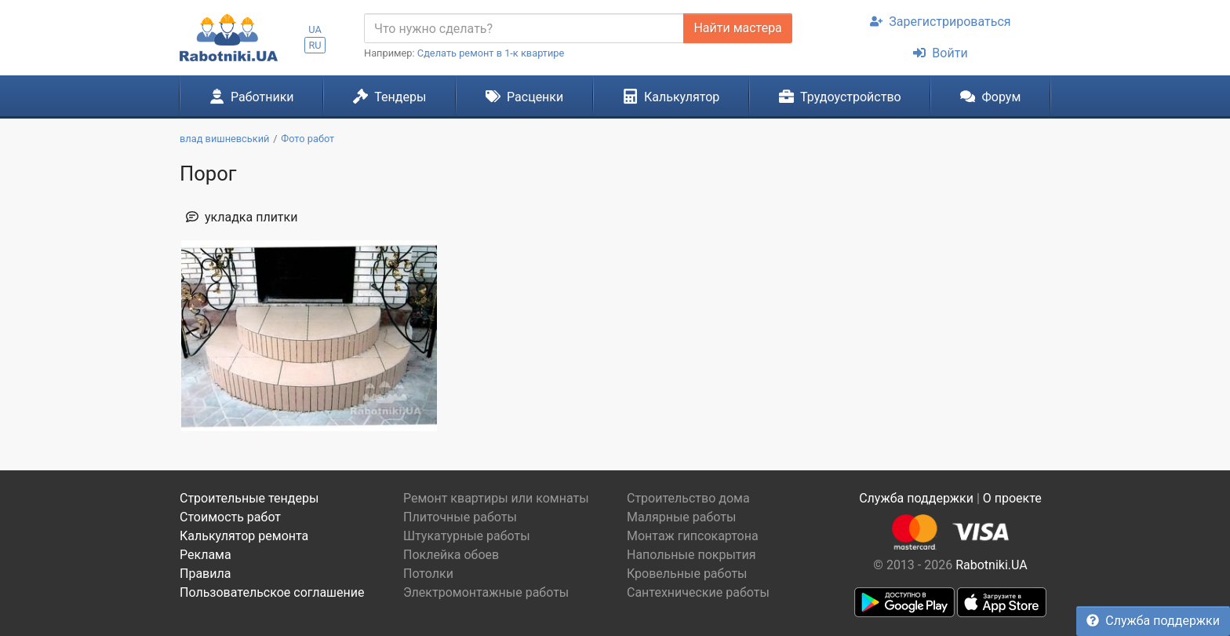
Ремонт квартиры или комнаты (496, 498)
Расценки (524, 96)
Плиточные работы (460, 517)
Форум (990, 96)
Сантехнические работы (698, 592)
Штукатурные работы (466, 535)
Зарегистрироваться (940, 21)
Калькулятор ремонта (244, 535)
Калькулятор (671, 96)
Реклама (205, 554)
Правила (205, 573)
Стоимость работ (230, 517)
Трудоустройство (840, 96)
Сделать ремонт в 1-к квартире (491, 53)
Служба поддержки (1153, 620)
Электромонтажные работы (486, 592)
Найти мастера (737, 27)
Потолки (428, 573)
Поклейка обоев (451, 554)
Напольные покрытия (691, 554)
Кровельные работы (687, 573)
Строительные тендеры (249, 498)
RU (314, 45)
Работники (251, 96)
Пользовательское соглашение (272, 592)
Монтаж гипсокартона (693, 535)
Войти (940, 53)
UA (315, 29)
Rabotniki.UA (991, 564)
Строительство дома (688, 498)
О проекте (1012, 498)
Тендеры (389, 96)
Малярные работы (681, 517)
